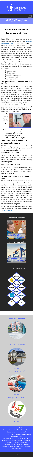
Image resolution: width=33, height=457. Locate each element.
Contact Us (24, 442)
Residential (10, 440)
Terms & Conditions (9, 444)
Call (16, 454)
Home (13, 21)
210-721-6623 (20, 19)
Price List (19, 444)
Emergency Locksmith (16, 218)
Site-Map (26, 444)
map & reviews (21, 432)
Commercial (18, 440)
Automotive (27, 440)
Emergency (9, 442)
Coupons (16, 442)
